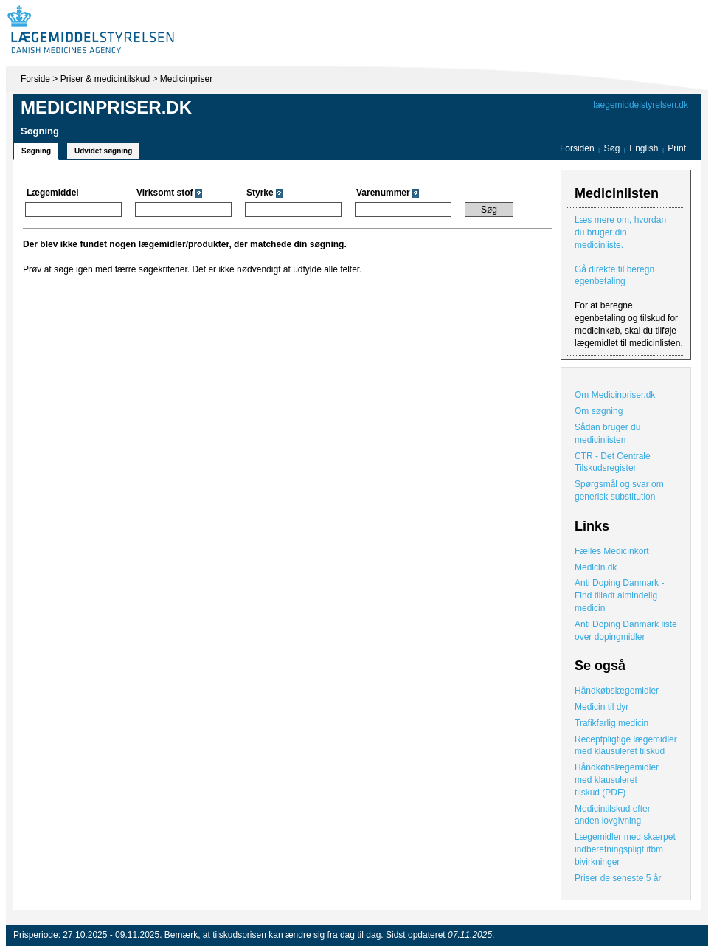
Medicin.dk (596, 567)
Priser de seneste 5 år (618, 878)
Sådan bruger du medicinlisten (607, 433)
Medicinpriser (186, 79)
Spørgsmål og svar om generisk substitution (619, 490)
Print (677, 148)
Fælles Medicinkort (612, 551)
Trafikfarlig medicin (611, 723)
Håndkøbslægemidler (617, 691)
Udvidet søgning (103, 151)
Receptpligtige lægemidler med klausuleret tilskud (626, 745)
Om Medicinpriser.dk (615, 395)
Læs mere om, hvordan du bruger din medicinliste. (620, 232)
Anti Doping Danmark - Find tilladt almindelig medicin (619, 595)
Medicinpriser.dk (106, 107)
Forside (35, 79)
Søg (611, 148)
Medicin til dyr (601, 707)
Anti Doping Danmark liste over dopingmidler (626, 630)
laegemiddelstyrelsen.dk (640, 105)
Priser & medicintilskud (105, 79)
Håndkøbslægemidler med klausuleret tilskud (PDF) (617, 780)
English (645, 148)
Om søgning (599, 411)
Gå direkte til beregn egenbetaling (614, 275)
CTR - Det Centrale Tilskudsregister (613, 462)
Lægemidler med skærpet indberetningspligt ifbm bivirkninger (625, 849)
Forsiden (577, 148)
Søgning (36, 151)
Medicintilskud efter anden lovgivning (613, 815)
